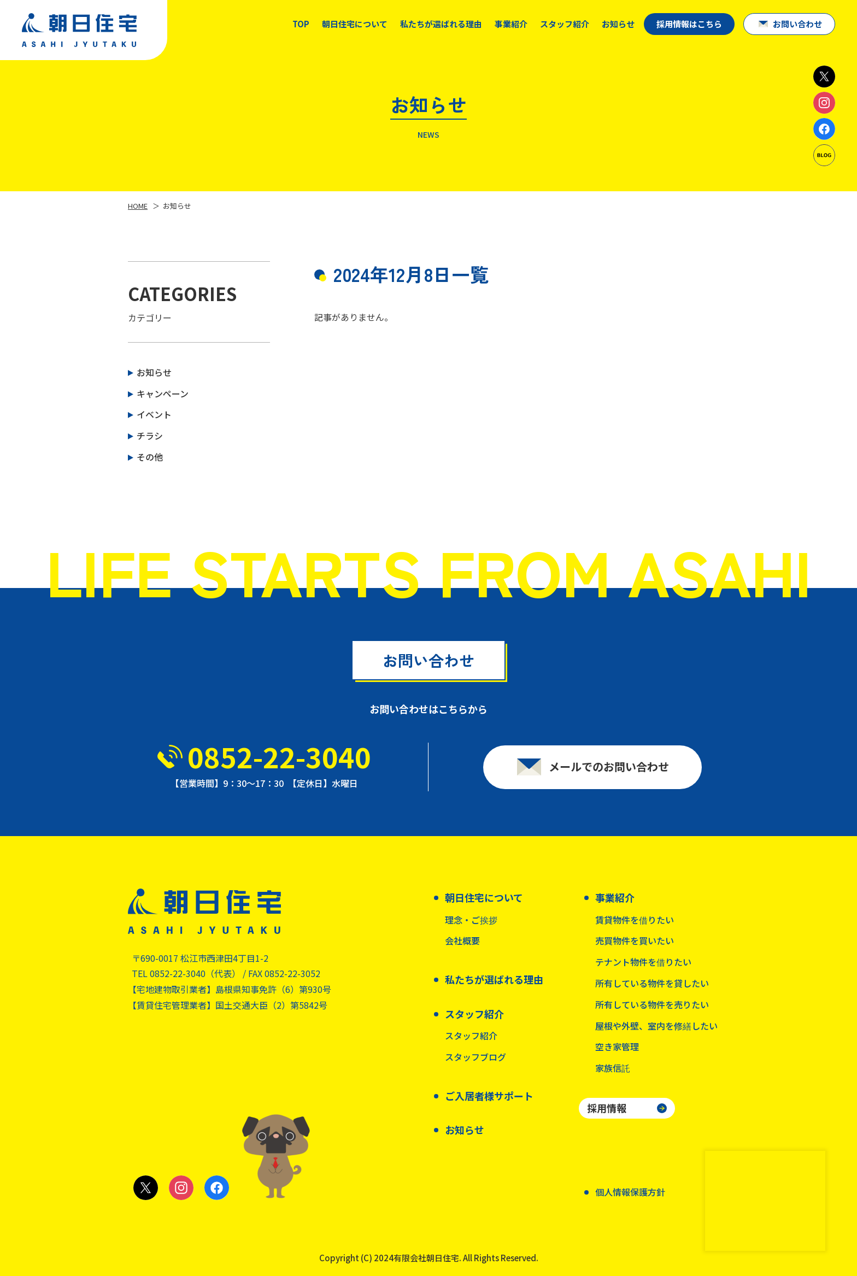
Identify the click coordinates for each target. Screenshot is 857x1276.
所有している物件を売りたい (652, 1004)
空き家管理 (617, 1046)
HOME (138, 206)
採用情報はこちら (689, 24)
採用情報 (606, 1108)
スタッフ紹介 (471, 1035)
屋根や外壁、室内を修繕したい (656, 1025)
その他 (150, 456)
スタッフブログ (475, 1056)
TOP (300, 24)
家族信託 (612, 1067)
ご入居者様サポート (489, 1096)
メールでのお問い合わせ (609, 772)
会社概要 (462, 940)
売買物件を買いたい (634, 940)
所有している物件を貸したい (652, 983)
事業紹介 (511, 24)
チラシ (150, 435)
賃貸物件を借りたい (634, 919)
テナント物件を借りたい (643, 961)
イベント (154, 414)
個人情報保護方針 (630, 1191)
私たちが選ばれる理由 (441, 24)
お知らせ (618, 24)
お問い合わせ (797, 24)
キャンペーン (163, 393)
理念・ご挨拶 (471, 919)
